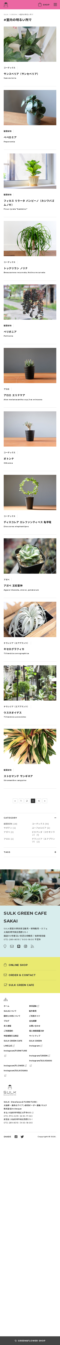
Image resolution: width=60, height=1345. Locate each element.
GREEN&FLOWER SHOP (30, 1340)
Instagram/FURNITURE (15, 1051)
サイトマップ (34, 1036)
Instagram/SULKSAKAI (40, 1061)
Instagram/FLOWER (15, 1065)
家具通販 (34, 1006)
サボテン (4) (10, 828)
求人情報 (7, 1026)
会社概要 (33, 1021)
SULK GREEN (35, 1041)
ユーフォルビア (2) (41, 828)
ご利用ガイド (34, 1016)
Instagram (35, 1046)
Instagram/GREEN (39, 1056)
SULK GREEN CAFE (13, 1041)
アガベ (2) (9, 832)
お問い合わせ (34, 1026)
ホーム (6, 1006)
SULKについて (10, 1011)
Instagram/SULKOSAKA (16, 1071)
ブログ (6, 1021)
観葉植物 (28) (10, 824)
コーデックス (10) (40, 824)
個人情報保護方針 (36, 1031)
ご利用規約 (8, 1031)
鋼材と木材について (12, 1016)
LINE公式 (9, 1046)
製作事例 (32, 1011)
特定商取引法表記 (11, 1036)
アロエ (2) (9, 839)
